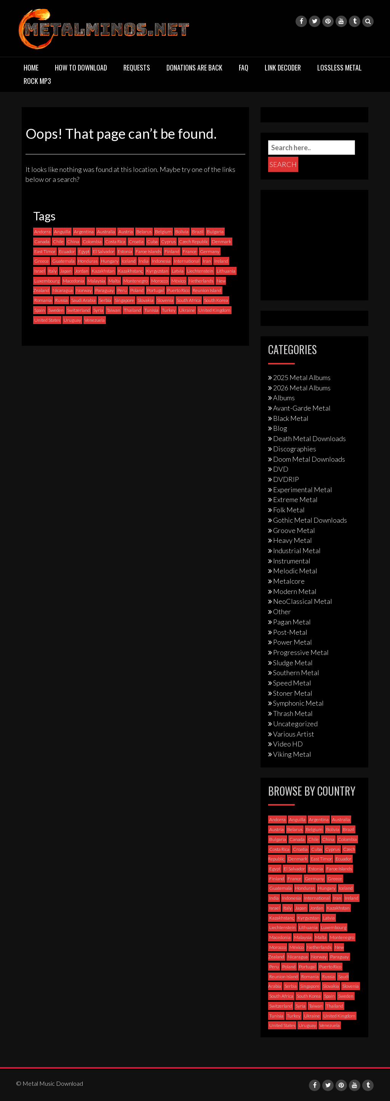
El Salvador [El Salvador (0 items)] (103, 251)
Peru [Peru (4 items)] (122, 290)
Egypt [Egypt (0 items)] (84, 251)
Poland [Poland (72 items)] (137, 290)
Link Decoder (283, 67)
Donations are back (194, 67)
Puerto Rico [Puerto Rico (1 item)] (178, 290)
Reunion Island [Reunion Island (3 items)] (207, 290)
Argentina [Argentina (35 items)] (84, 231)
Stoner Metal (292, 693)
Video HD (288, 744)
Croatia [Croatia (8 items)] (136, 241)
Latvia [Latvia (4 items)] (178, 271)
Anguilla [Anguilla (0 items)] (62, 231)
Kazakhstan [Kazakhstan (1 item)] (103, 271)
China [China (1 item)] (73, 241)
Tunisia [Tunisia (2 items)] (151, 310)
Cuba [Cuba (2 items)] (152, 241)
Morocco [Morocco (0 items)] (159, 281)
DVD (280, 469)
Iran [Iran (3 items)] (207, 261)
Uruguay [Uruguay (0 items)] (72, 320)
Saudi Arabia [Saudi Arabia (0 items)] (83, 300)
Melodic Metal (295, 571)
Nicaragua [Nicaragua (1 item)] (63, 290)
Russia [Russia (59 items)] (61, 300)
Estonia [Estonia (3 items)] (125, 251)
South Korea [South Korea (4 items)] (216, 300)
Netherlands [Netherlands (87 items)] (201, 281)
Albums (284, 397)
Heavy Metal (292, 540)
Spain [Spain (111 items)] (39, 310)
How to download (81, 67)
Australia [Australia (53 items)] (106, 231)
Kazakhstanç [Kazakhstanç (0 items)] (130, 271)
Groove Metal (294, 530)
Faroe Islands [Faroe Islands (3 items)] (148, 251)
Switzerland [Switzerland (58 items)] (78, 310)
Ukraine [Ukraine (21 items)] (187, 310)
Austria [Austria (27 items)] (125, 231)
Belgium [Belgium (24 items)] (163, 231)
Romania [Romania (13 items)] (43, 300)
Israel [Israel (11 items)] (39, 271)
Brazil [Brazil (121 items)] (197, 231)
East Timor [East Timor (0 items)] (45, 251)
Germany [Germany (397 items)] (209, 251)
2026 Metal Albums (302, 388)
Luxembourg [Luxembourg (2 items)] (46, 281)
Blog (280, 428)
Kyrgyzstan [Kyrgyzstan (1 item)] (157, 271)
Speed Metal (292, 683)
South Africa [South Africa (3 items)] (189, 300)
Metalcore (289, 581)
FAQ (243, 67)
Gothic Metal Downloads (310, 520)
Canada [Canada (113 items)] (42, 241)
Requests (136, 67)
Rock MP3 (37, 81)
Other (282, 611)
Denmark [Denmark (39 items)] (221, 241)
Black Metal (290, 418)
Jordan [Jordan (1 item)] (81, 271)
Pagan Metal (292, 622)
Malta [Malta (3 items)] (114, 281)
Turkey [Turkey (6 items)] (169, 310)
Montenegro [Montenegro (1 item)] (135, 281)
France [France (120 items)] (190, 251)
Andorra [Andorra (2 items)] (42, 231)
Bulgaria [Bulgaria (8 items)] (215, 231)
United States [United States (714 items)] (47, 320)
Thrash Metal (293, 713)
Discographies (294, 449)
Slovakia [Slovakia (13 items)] (145, 300)
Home (31, 67)
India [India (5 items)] (144, 261)
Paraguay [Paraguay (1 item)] (104, 290)
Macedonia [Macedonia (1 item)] (73, 281)
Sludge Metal (293, 662)
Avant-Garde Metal (302, 408)
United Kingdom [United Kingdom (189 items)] (214, 310)
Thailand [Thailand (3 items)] (132, 310)
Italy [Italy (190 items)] (52, 271)
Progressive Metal (301, 652)
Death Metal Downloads (309, 438)
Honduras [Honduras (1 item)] (88, 261)
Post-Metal (290, 632)
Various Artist (293, 734)
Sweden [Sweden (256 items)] (56, 310)
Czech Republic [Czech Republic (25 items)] (193, 241)
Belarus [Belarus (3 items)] (144, 231)
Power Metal (292, 642)
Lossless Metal (339, 67)
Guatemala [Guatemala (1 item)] (63, 261)
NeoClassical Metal (302, 601)
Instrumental (291, 561)
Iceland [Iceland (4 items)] (129, 261)
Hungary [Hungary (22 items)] (109, 261)
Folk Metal (289, 510)
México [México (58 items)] (178, 281)
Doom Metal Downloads (309, 459)
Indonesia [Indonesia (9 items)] (161, 261)
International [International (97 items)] (187, 261)
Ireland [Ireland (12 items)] (221, 261)
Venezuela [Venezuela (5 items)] (95, 320)
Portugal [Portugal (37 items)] (155, 290)
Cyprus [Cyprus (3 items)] (168, 241)
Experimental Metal (302, 489)
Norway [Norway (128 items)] (84, 290)
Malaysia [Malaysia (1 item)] (96, 281)
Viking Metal (292, 754)
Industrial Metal (297, 550)
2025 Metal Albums (302, 377)
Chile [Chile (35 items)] (58, 241)
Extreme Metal (295, 499)
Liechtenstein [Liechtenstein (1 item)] (200, 271)
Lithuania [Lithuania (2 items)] (226, 271)
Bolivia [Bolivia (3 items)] (182, 231)
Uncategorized (295, 723)
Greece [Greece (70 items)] (41, 261)
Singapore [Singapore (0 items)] (124, 300)
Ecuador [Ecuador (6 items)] (67, 251)
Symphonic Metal (298, 703)
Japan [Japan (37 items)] (66, 271)
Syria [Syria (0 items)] (98, 310)
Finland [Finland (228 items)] (172, 251)
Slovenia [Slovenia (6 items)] (165, 300)
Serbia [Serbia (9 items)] (105, 300)
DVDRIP (286, 479)
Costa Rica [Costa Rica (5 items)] (115, 241)
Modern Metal (294, 591)
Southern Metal (296, 672)
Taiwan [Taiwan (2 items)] (113, 310)
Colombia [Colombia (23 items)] (92, 241)
